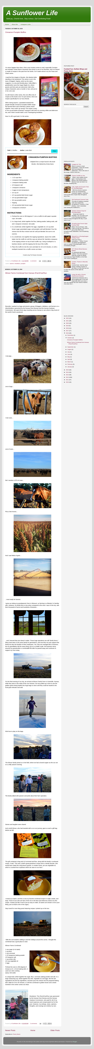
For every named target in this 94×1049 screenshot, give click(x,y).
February (70, 364)
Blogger (75, 1041)
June (68, 354)
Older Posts (55, 1030)
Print (54, 151)
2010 (67, 382)
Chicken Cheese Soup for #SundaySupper (79, 211)
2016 (67, 333)
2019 (67, 325)
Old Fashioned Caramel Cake (80, 199)
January (69, 366)
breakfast (17, 263)
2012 (67, 377)
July (68, 352)
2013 (67, 374)
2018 (67, 328)
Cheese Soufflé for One (78, 175)
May (68, 357)
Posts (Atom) (16, 1034)
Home (7, 24)
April (68, 359)
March (69, 361)
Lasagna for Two (76, 164)
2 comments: (34, 1023)
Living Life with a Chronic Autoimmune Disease (79, 275)
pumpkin (23, 263)
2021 (67, 320)
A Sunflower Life (32, 13)
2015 (67, 370)
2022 (67, 318)
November (70, 335)
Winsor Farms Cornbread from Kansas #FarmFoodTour (26, 273)
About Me (15, 24)
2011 (67, 379)
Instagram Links (26, 24)
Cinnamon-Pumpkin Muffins (75, 340)
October (69, 337)
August (69, 349)
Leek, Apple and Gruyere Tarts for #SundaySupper (80, 187)
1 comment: (33, 261)
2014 (67, 372)
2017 (67, 330)
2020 (67, 323)
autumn (12, 263)
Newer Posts (10, 1030)
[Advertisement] (19, 44)
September (70, 347)
